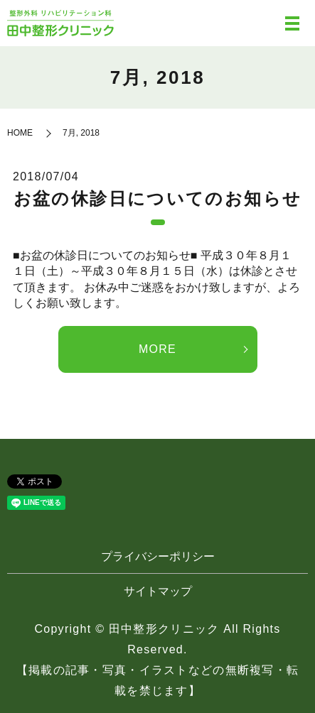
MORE (157, 349)
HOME (20, 133)
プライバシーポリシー (158, 556)
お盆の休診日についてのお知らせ (158, 198)
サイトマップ (158, 591)
